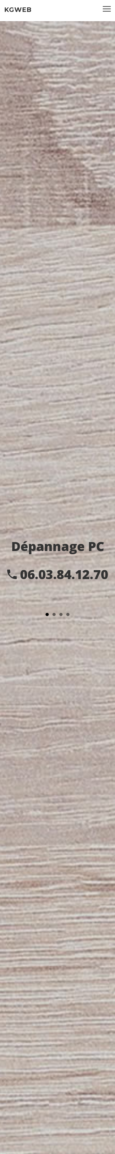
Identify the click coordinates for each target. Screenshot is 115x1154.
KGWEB (18, 9)
